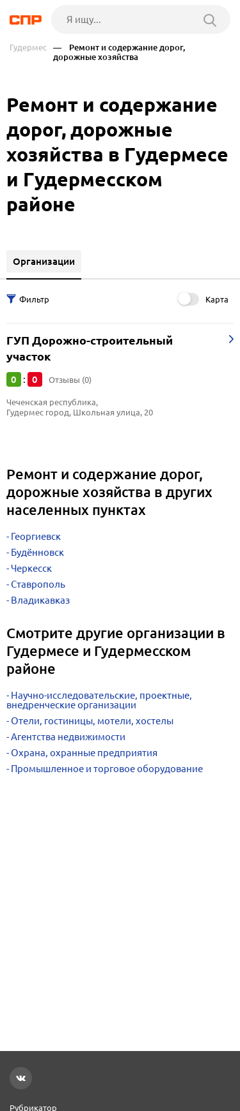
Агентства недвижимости (68, 737)
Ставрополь (38, 584)
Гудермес (28, 47)
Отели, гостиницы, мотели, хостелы (92, 721)
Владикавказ (40, 600)
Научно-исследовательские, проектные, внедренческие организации (99, 700)
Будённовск (37, 552)
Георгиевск (36, 536)
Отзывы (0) (70, 380)
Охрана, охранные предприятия (84, 752)
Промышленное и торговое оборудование (107, 768)
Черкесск (31, 568)
